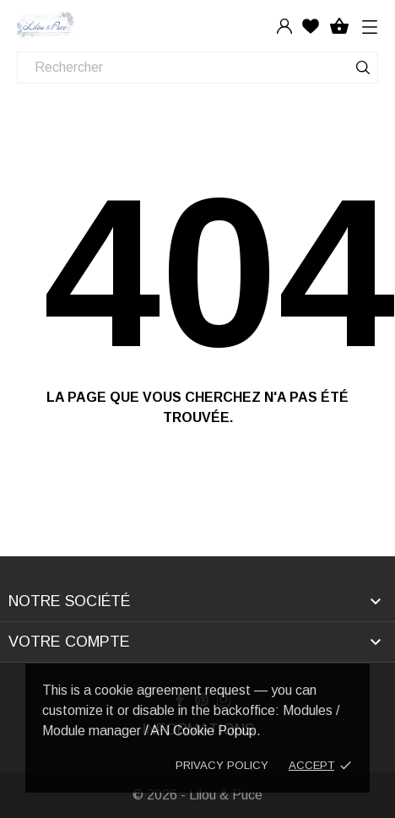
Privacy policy (222, 765)
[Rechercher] (197, 67)
